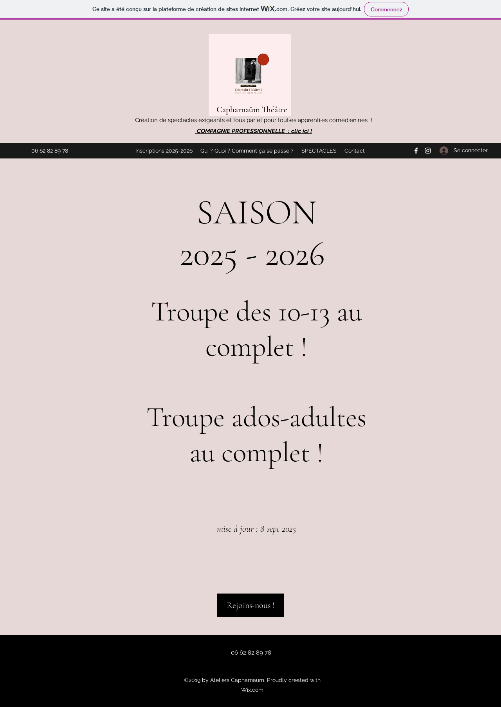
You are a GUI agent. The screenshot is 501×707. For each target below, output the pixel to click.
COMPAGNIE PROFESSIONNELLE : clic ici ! (253, 131)
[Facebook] (416, 151)
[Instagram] (428, 151)
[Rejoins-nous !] (250, 605)
